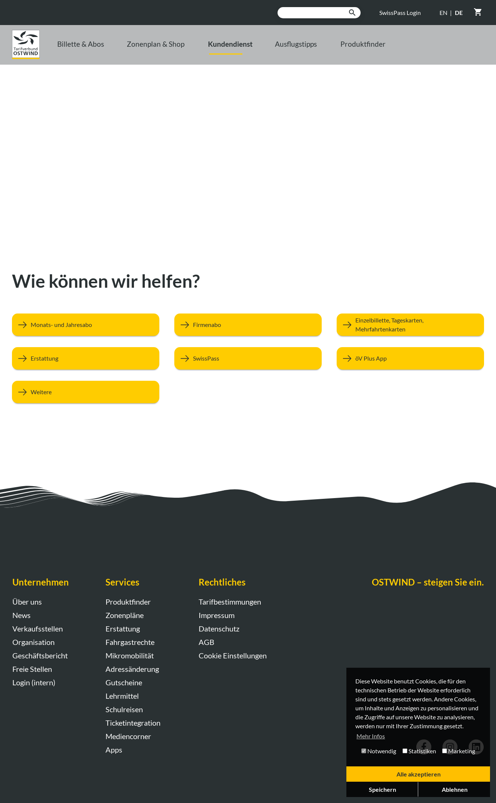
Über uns (27, 601)
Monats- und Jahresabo (52, 324)
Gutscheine (123, 682)
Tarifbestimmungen (230, 601)
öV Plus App (362, 358)
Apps (113, 749)
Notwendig (378, 750)
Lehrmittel (122, 695)
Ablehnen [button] (455, 789)
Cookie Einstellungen (233, 655)
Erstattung (35, 358)
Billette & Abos (101, 49)
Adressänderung (132, 668)
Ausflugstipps (358, 49)
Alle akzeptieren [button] (419, 774)
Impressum (217, 615)
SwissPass (196, 358)
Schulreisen (124, 709)
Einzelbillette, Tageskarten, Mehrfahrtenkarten (380, 324)
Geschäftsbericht (40, 655)
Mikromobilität (129, 655)
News (21, 615)
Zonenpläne (124, 615)
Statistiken (419, 750)
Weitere (32, 391)
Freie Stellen (32, 668)
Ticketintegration (132, 722)
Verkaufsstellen (37, 628)
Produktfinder (437, 49)
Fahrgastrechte (129, 641)
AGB (206, 641)
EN (443, 12)
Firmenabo (197, 324)
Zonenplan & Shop (190, 49)
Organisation (33, 641)
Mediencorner (128, 736)
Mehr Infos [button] (370, 735)
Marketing (458, 750)
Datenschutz (219, 628)
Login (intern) (33, 682)
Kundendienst (281, 49)
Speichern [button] (382, 789)
